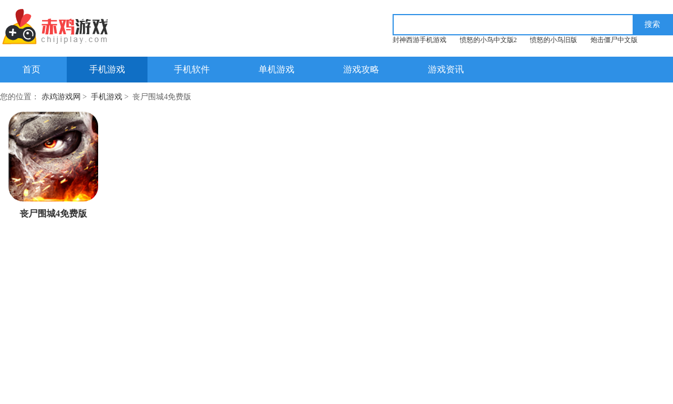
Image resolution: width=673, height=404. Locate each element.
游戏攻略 (361, 69)
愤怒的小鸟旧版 (553, 40)
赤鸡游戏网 (61, 97)
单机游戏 (276, 69)
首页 (31, 69)
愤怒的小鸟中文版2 (488, 40)
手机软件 (192, 69)
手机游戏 (107, 69)
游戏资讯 (446, 69)
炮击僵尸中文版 (614, 40)
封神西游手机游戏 (419, 40)
